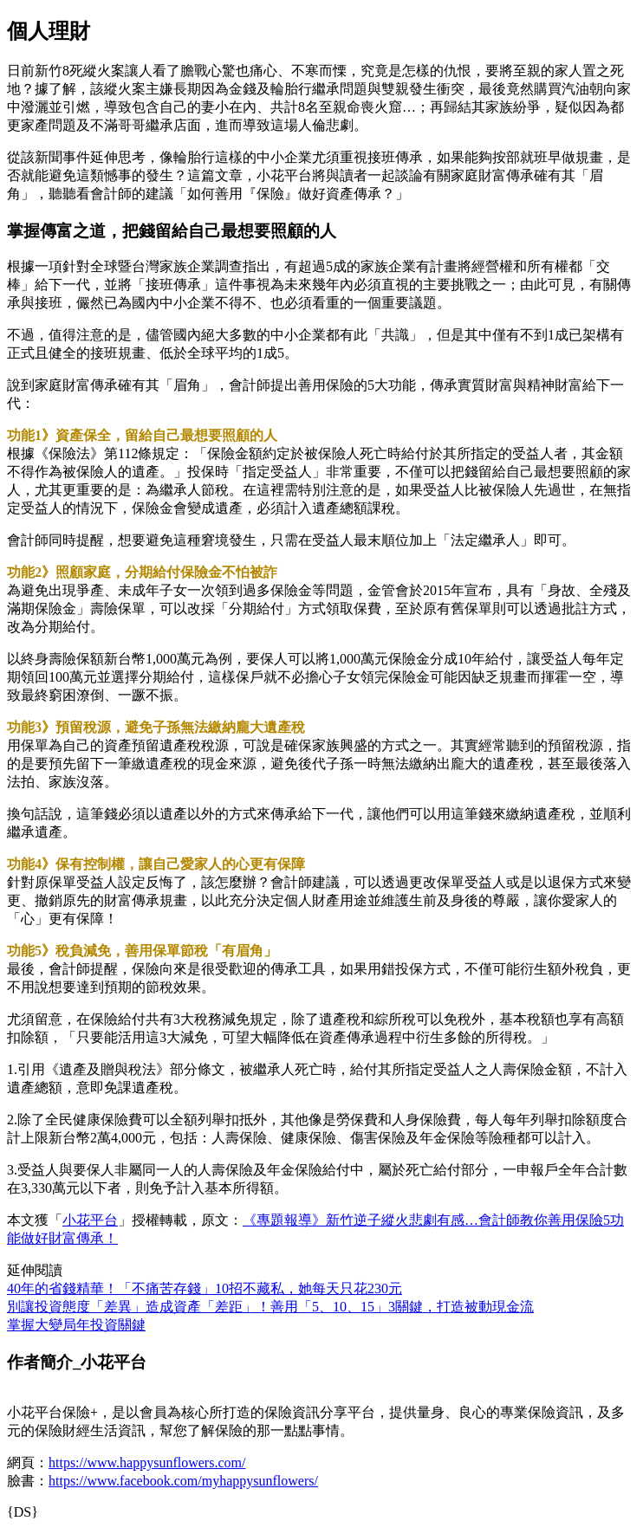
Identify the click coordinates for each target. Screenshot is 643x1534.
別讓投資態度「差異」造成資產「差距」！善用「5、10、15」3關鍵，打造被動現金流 (270, 1306)
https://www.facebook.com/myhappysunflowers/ (183, 1480)
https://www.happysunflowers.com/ (147, 1462)
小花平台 (90, 1220)
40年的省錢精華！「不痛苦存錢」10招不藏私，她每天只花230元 (204, 1288)
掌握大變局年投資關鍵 (76, 1324)
